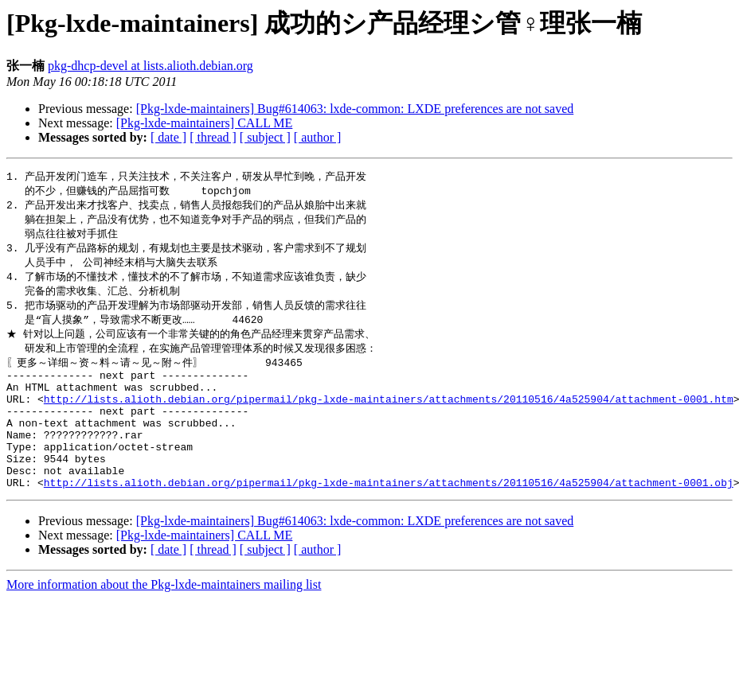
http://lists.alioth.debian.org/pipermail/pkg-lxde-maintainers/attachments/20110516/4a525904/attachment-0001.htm (388, 417)
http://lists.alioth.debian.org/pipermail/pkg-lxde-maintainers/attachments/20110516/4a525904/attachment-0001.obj (388, 517)
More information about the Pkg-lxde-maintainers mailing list (163, 619)
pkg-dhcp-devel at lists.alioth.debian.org (150, 65)
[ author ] (318, 137)
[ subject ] (265, 137)
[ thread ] (213, 137)
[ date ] (168, 137)
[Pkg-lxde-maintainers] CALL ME (204, 123)
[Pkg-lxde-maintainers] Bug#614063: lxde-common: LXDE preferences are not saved (355, 108)
